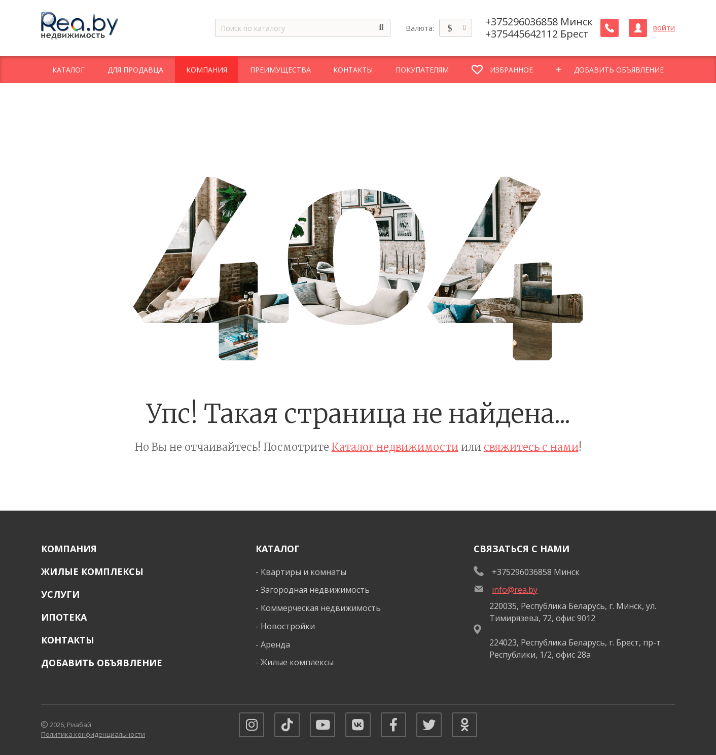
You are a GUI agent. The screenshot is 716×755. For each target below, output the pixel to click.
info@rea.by (515, 589)
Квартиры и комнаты (303, 572)
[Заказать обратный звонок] (609, 28)
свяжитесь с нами (531, 447)
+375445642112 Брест (537, 34)
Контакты (67, 640)
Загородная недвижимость (315, 589)
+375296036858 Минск (539, 22)
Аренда (275, 644)
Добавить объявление (101, 663)
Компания (69, 549)
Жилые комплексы (92, 571)
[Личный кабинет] (638, 28)
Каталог (278, 549)
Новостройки (288, 626)
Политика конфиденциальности (93, 734)
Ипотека (64, 617)
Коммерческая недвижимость (321, 608)
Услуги (60, 594)
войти (664, 27)
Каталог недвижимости (395, 447)
